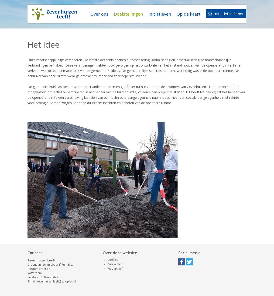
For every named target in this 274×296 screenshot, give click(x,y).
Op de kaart (189, 14)
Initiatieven (159, 14)
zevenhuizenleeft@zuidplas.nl (56, 281)
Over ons (99, 14)
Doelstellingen (128, 14)
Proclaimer (114, 264)
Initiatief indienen (226, 13)
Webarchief (115, 269)
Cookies (112, 260)
